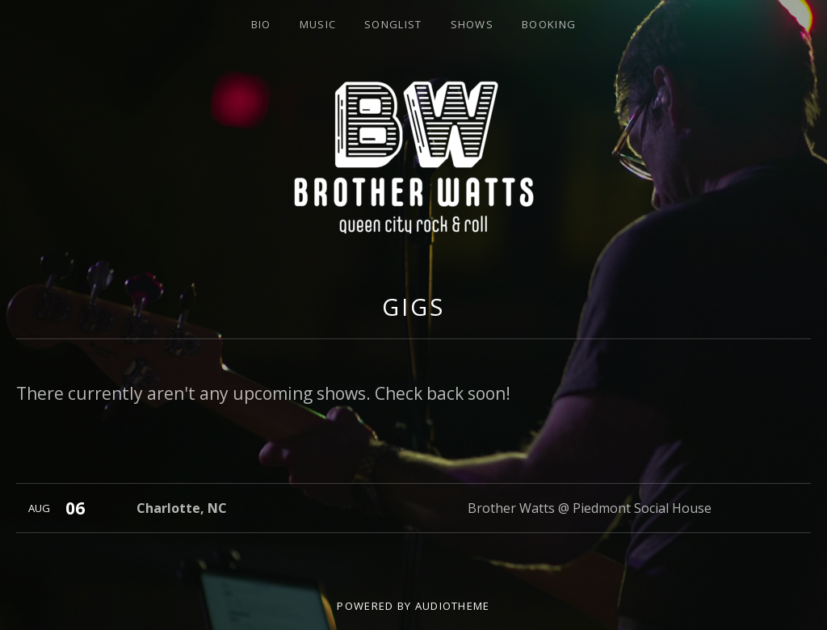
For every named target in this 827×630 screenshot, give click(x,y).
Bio (261, 24)
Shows (472, 24)
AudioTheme (452, 605)
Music (318, 24)
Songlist (393, 24)
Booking (549, 24)
